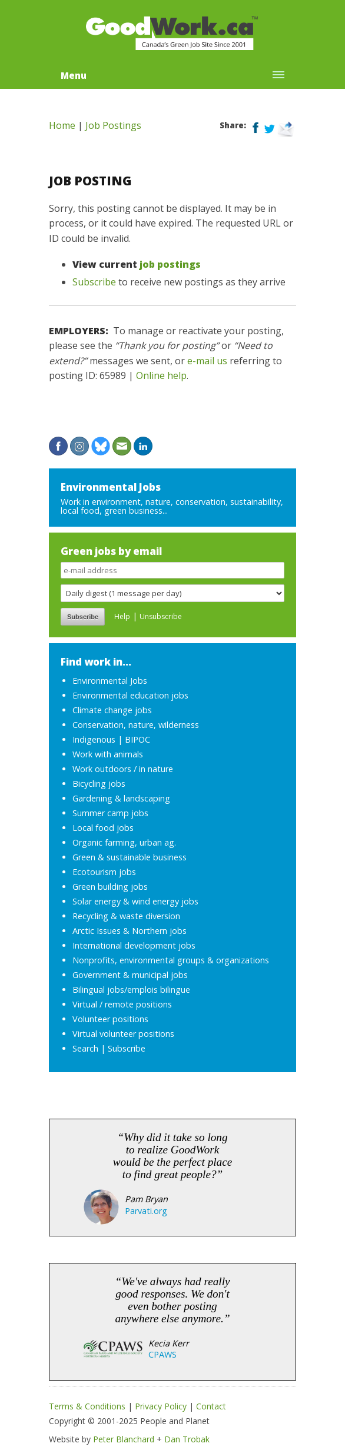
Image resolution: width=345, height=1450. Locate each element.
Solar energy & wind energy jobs (135, 901)
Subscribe (94, 281)
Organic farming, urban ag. (124, 842)
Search (85, 1048)
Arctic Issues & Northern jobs (129, 930)
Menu (74, 75)
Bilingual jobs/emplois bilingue (131, 989)
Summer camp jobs (110, 813)
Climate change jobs (112, 710)
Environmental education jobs (130, 695)
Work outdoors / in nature (122, 768)
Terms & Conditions (87, 1406)
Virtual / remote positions (122, 1004)
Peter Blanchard (123, 1439)
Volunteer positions (110, 1019)
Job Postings (113, 125)
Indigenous (93, 739)
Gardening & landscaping (121, 798)
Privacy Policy (161, 1406)
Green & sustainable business (129, 857)
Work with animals (107, 754)
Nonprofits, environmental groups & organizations (170, 960)
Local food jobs (103, 827)
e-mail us (207, 360)
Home (62, 125)
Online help (161, 375)
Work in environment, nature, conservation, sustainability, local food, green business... (172, 506)
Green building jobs (110, 886)
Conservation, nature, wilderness (135, 724)
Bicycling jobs (98, 783)
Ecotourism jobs (104, 871)
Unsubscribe (161, 616)
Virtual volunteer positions (123, 1033)
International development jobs (133, 945)
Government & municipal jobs (130, 974)
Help (122, 616)
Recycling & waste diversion (126, 916)
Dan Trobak (187, 1439)
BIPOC (137, 739)
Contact (211, 1406)
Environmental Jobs (111, 487)
